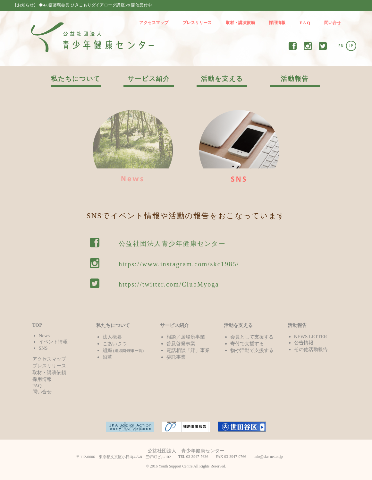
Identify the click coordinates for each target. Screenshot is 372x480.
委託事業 (176, 357)
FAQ (37, 385)
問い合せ (332, 22)
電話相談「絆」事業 (188, 350)
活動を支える (222, 78)
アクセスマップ (153, 22)
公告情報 (303, 342)
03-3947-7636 (197, 456)
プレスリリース (197, 22)
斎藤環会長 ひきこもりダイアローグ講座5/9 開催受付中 (100, 5)
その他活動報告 (311, 349)
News (44, 335)
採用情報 (277, 22)
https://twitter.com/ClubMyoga (169, 284)
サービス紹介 (149, 78)
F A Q (305, 22)
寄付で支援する (247, 343)
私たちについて (75, 78)
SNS (43, 348)
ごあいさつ (115, 343)
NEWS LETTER (310, 336)
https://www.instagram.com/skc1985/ (179, 264)
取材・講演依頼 (240, 22)
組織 (123, 350)
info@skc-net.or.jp (268, 456)
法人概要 (112, 336)
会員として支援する (252, 336)
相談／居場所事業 (185, 336)
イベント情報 (53, 341)
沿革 (107, 357)
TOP (37, 325)
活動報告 (295, 78)
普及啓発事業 (180, 343)
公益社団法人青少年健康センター (172, 243)
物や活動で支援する (252, 350)
